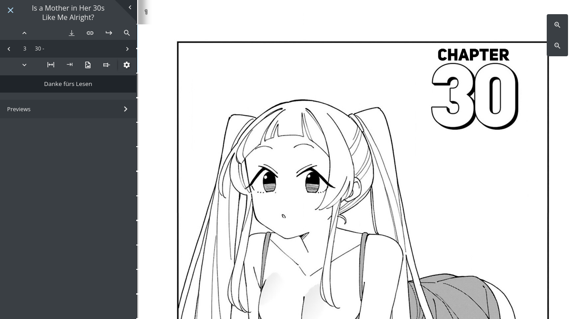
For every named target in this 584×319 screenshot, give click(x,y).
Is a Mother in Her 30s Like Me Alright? (68, 13)
